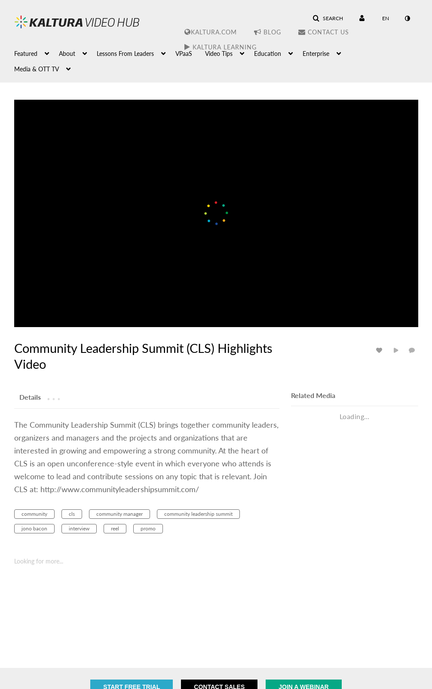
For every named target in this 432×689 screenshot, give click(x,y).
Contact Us (323, 32)
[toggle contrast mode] (407, 18)
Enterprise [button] (316, 53)
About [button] (67, 53)
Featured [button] (25, 53)
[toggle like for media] (380, 350)
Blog (267, 32)
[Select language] (386, 18)
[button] (328, 18)
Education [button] (267, 53)
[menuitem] (36, 53)
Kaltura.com (210, 32)
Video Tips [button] (219, 53)
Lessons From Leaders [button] (125, 53)
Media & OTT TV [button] (36, 69)
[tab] (30, 396)
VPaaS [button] (183, 53)
